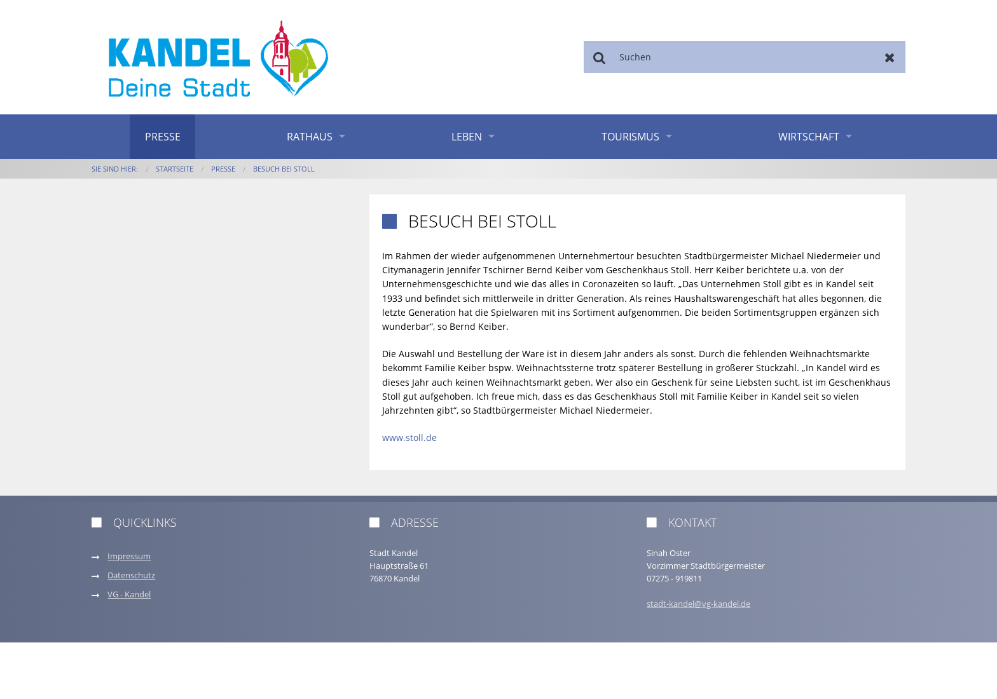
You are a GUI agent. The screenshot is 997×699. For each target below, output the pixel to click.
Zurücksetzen (890, 57)
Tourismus (630, 137)
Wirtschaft (808, 137)
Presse (163, 137)
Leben (466, 137)
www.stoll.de (409, 437)
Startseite (174, 168)
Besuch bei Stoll (284, 168)
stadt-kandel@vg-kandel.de (698, 604)
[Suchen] (744, 57)
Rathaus (310, 137)
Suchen (599, 57)
